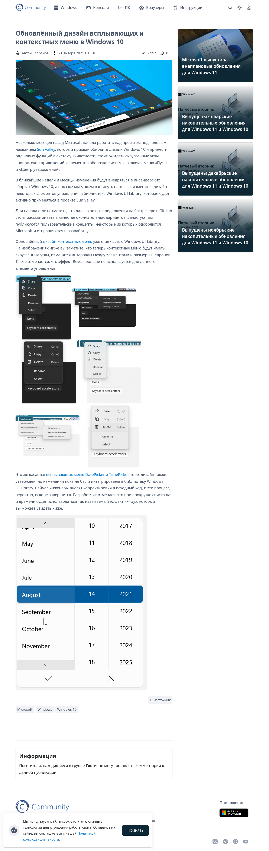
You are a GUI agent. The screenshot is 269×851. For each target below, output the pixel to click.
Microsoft (24, 709)
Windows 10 (67, 709)
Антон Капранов (35, 53)
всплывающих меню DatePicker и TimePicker (87, 474)
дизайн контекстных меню (67, 241)
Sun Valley (46, 149)
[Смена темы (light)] (239, 8)
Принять (135, 830)
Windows (45, 709)
